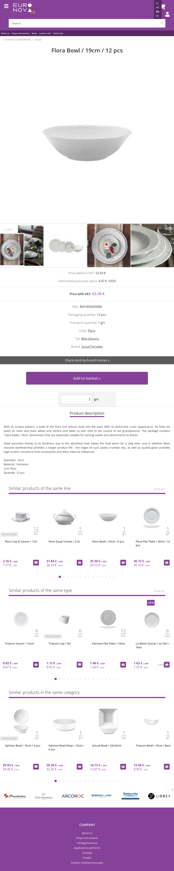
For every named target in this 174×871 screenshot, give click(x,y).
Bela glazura (90, 339)
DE (157, 15)
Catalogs (87, 852)
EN (157, 11)
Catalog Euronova (87, 843)
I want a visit (45, 33)
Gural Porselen (92, 346)
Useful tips (58, 33)
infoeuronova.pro (92, 862)
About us (5, 33)
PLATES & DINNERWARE (18, 39)
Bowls (38, 39)
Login (165, 18)
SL (157, 3)
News (34, 33)
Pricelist (87, 857)
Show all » (159, 489)
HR (157, 7)
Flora (91, 331)
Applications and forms (87, 848)
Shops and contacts (21, 33)
